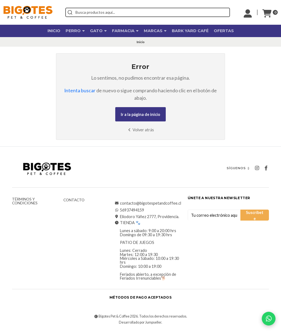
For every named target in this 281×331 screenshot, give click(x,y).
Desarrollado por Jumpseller (140, 322)
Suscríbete (254, 215)
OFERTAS (224, 30)
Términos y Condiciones (25, 201)
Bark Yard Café (190, 30)
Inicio (53, 30)
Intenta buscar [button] (79, 90)
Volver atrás (140, 129)
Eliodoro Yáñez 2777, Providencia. (146, 217)
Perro (75, 30)
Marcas (155, 30)
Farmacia (125, 30)
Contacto (74, 200)
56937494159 (129, 210)
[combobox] (147, 12)
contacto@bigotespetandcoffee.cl (147, 203)
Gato (98, 30)
